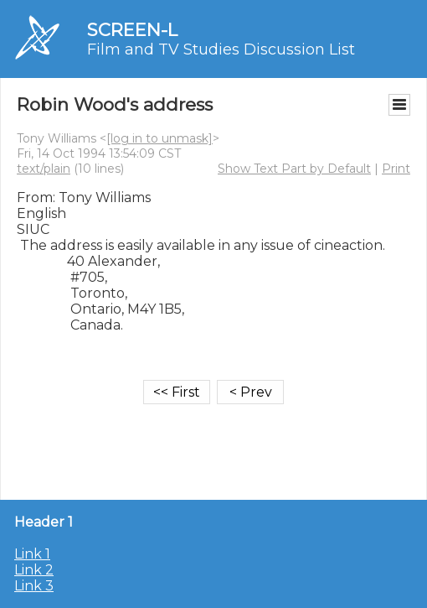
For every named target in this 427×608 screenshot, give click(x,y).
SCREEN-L (132, 29)
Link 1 (32, 554)
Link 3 (34, 586)
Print (396, 168)
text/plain (43, 168)
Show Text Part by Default (294, 168)
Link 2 (34, 570)
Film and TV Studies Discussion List (221, 49)
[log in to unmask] (159, 138)
